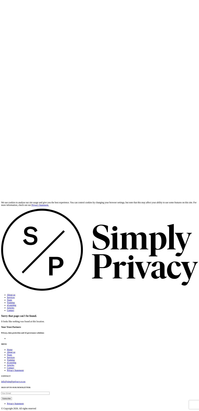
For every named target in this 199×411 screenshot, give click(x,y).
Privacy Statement (15, 370)
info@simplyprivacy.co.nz (13, 381)
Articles (10, 308)
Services (11, 297)
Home (9, 349)
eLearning (11, 305)
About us (11, 295)
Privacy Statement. (40, 205)
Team (9, 300)
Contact (10, 310)
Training (11, 302)
